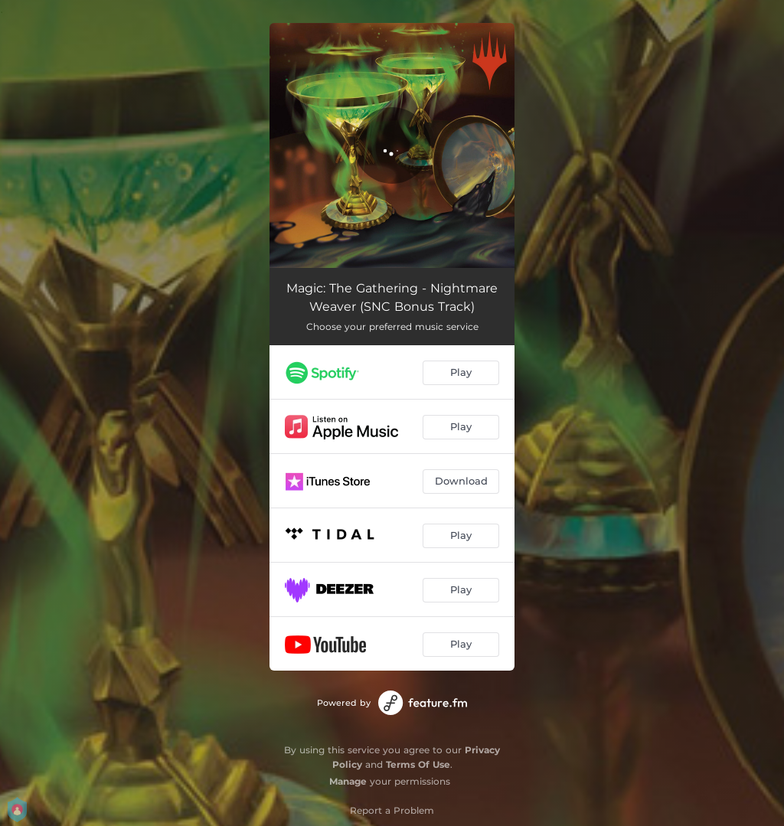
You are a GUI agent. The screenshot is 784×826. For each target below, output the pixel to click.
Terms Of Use (418, 764)
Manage (348, 781)
